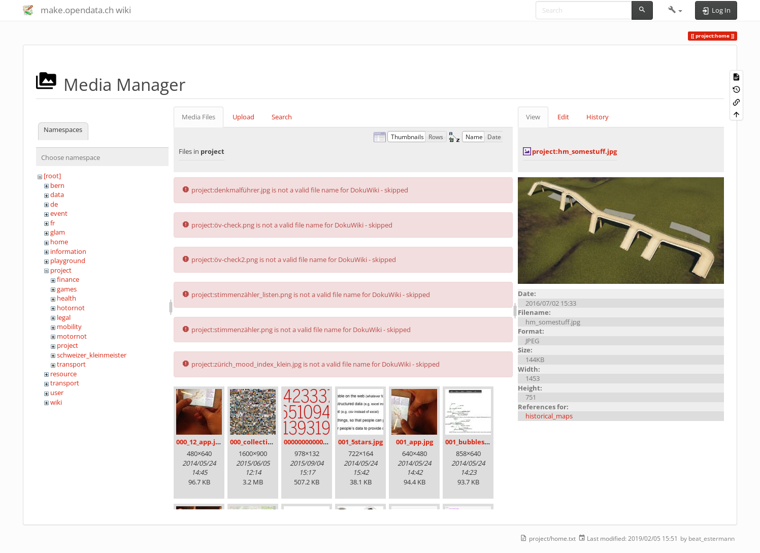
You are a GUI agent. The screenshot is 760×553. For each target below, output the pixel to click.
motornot (72, 336)
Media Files (198, 116)
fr (52, 222)
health (66, 298)
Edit (563, 116)
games (67, 289)
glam (57, 232)
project (61, 270)
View (533, 116)
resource (63, 373)
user (56, 392)
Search (282, 116)
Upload (243, 116)
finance (68, 279)
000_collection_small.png (270, 441)
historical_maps (549, 415)
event (59, 213)
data (57, 194)
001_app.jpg (414, 441)
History (597, 116)
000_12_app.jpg (199, 441)
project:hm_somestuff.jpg (574, 151)
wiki (56, 402)
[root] (52, 175)
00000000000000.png (316, 441)
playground (67, 260)
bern (57, 185)
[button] (675, 10)
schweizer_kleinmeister (91, 355)
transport (71, 364)
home (59, 241)
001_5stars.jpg (360, 441)
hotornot (71, 307)
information (68, 251)
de (54, 204)
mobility (69, 326)
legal (64, 317)
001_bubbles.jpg (470, 441)
